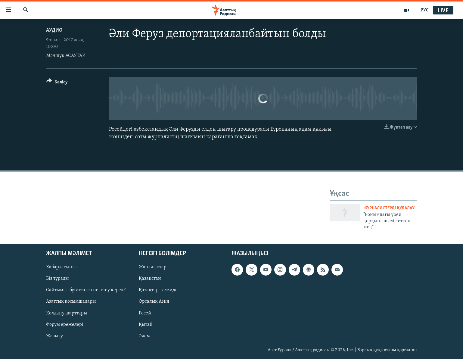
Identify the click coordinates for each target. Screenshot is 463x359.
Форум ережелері (64, 324)
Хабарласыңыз (62, 267)
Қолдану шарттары (66, 313)
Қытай (146, 324)
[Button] (57, 83)
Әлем (144, 336)
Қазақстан (150, 278)
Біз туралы (57, 278)
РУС (425, 10)
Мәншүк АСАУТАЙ (66, 55)
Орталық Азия (154, 301)
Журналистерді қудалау (389, 208)
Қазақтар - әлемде (158, 290)
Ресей (145, 313)
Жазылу (54, 336)
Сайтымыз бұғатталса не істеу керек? (86, 290)
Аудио (54, 30)
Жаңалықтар (152, 267)
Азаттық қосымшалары (71, 301)
